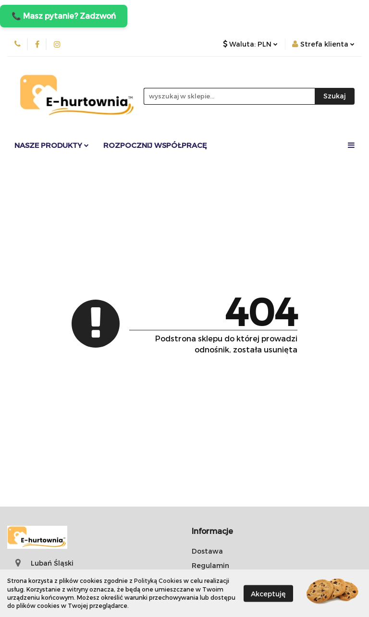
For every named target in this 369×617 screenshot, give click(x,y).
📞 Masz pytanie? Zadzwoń (64, 15)
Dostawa (207, 551)
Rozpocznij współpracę (155, 145)
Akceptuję (268, 593)
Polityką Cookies (158, 580)
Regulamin (210, 565)
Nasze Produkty (51, 145)
